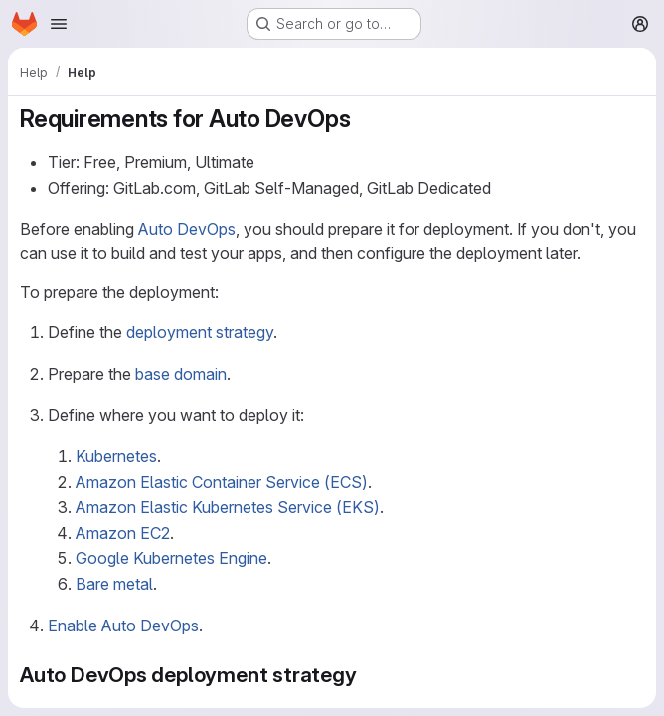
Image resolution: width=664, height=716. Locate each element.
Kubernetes (116, 456)
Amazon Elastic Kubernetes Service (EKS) (228, 507)
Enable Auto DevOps (123, 625)
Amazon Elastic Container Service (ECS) (222, 482)
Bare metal (114, 584)
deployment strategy (199, 332)
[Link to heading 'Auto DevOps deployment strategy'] (368, 674)
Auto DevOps (187, 229)
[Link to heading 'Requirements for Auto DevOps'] (363, 118)
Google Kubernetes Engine (171, 558)
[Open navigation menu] (59, 24)
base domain (181, 374)
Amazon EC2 (123, 533)
